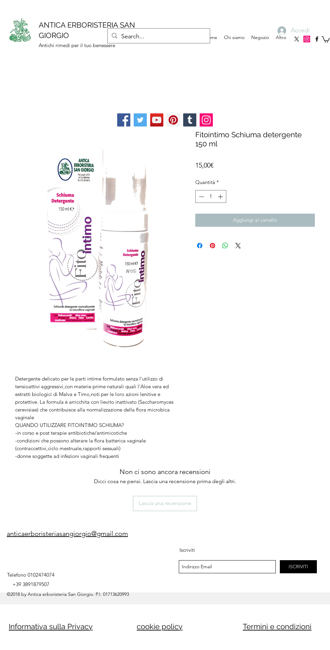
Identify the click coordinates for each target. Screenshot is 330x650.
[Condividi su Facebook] (200, 246)
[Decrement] (200, 196)
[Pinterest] (173, 120)
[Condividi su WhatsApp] (225, 246)
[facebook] (317, 39)
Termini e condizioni (277, 626)
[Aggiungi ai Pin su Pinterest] (212, 246)
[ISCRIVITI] (298, 566)
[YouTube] (156, 120)
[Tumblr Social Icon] (189, 120)
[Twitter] (140, 120)
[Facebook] (123, 120)
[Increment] (221, 196)
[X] (296, 39)
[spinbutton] (211, 196)
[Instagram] (306, 39)
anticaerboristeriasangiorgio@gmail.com (67, 534)
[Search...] (158, 37)
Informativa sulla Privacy (51, 626)
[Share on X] (238, 246)
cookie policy (160, 626)
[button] (326, 39)
